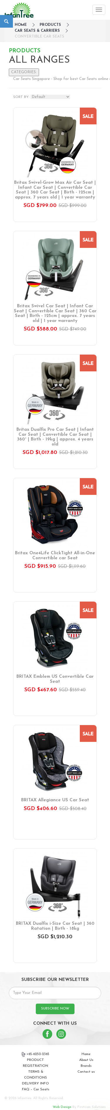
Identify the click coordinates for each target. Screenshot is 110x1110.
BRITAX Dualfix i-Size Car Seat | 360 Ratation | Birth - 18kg (55, 926)
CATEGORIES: (24, 72)
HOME (21, 25)
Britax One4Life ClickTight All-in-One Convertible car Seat (55, 555)
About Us (86, 1060)
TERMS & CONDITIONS (35, 1074)
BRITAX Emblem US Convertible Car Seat (55, 679)
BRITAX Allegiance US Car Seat (55, 800)
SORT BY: (21, 97)
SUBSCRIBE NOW (55, 1008)
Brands (86, 1066)
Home (86, 1054)
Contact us (86, 1072)
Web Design (62, 1107)
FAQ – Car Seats (35, 1089)
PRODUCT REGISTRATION (35, 1063)
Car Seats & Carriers (37, 31)
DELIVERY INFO (35, 1083)
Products (50, 25)
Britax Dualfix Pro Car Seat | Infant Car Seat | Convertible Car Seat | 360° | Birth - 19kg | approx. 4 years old (55, 437)
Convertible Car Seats (39, 37)
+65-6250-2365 (35, 1054)
